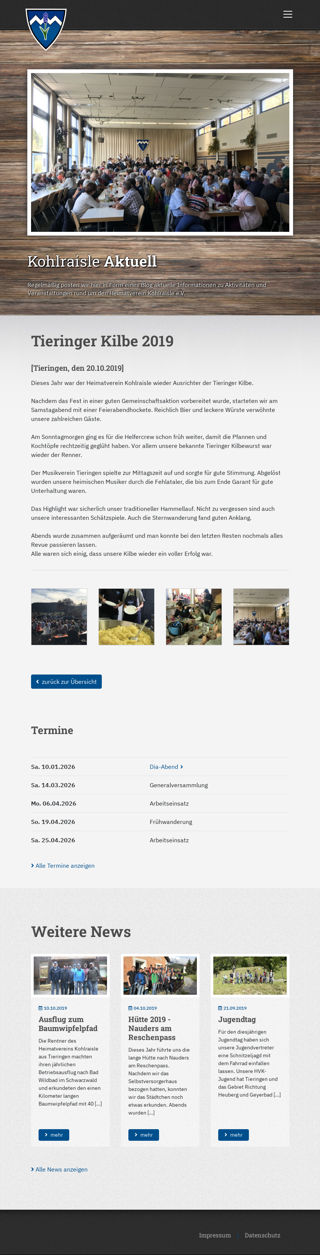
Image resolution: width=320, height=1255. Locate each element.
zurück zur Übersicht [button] (66, 681)
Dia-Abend (164, 766)
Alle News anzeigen (59, 1169)
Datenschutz (262, 1235)
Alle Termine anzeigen (63, 865)
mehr (54, 1134)
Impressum (215, 1235)
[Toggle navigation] (287, 14)
